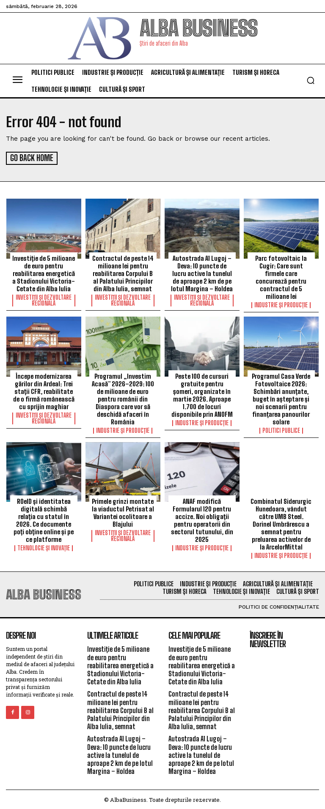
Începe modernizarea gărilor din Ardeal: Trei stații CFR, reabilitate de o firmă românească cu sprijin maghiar (43, 390)
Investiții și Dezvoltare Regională (44, 299)
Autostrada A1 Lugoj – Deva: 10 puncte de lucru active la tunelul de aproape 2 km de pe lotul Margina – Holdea (202, 272)
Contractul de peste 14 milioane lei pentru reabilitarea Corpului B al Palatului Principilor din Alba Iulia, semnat (123, 272)
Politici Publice (281, 429)
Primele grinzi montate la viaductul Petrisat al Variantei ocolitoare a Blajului (123, 512)
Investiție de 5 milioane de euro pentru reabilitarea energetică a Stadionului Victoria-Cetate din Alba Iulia (43, 272)
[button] (310, 80)
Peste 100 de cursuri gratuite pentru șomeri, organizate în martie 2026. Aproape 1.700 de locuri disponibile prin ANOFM (202, 394)
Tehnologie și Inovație (43, 547)
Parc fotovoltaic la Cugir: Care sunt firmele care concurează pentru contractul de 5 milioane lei (281, 276)
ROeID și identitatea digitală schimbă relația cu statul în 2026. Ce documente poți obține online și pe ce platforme (44, 519)
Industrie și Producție (281, 304)
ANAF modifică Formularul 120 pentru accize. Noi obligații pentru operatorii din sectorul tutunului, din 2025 (202, 519)
